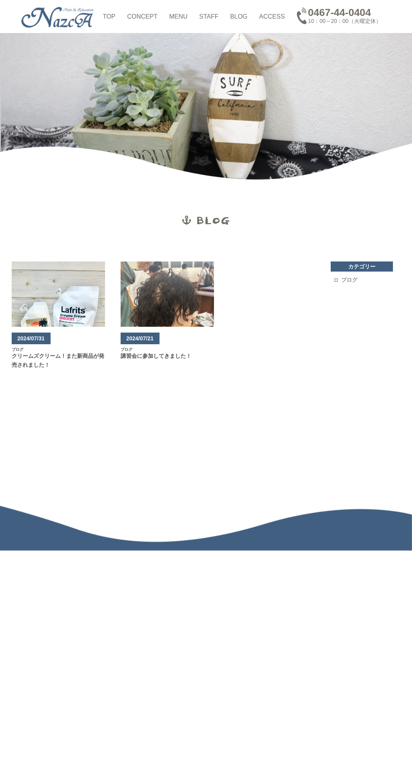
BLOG (238, 16)
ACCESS (272, 16)
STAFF (208, 16)
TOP (109, 16)
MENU (178, 16)
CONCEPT (142, 16)
